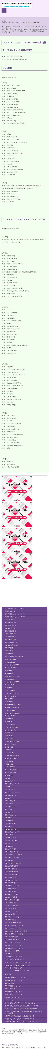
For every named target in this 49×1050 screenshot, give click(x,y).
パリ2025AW (9, 662)
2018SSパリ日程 (10, 882)
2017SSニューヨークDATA (13, 922)
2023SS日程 (9, 628)
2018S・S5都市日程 (11, 880)
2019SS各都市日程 (11, 848)
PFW (3, 1041)
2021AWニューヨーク (12, 778)
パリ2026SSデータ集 (12, 650)
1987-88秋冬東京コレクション (15, 951)
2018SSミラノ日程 (11, 885)
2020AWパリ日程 (10, 797)
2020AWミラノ (10, 800)
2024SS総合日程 (10, 611)
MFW (8, 1041)
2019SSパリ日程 (10, 851)
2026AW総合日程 (10, 596)
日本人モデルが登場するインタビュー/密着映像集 (21, 983)
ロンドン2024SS (10, 718)
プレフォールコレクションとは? (15, 933)
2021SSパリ (9, 783)
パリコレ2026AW (10, 633)
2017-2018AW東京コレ (12, 911)
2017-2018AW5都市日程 (13, 897)
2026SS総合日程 (10, 599)
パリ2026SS (9, 647)
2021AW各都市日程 (11, 619)
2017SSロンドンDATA (12, 925)
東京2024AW (9, 707)
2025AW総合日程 (10, 602)
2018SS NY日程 (10, 888)
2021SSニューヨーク (12, 789)
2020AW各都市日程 (11, 846)
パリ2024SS (9, 710)
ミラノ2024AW (10, 698)
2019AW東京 (9, 834)
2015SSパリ (9, 928)
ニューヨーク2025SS (12, 687)
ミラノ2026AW (10, 636)
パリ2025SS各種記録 (12, 681)
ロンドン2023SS (10, 747)
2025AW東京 (9, 673)
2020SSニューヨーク (12, 817)
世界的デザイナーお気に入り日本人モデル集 (19, 993)
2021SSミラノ (10, 786)
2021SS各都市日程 (11, 616)
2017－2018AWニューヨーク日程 (16, 905)
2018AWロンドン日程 (12, 874)
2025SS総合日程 (10, 605)
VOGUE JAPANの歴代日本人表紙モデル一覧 (19, 990)
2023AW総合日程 (10, 613)
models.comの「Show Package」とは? (18, 939)
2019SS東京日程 (10, 863)
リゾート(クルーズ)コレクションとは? (17, 936)
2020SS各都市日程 (11, 843)
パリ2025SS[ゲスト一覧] (13, 678)
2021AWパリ (9, 772)
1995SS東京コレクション (13, 966)
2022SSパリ (9, 761)
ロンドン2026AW (10, 642)
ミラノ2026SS (10, 653)
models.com (38, 1038)
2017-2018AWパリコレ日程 (14, 899)
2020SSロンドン (10, 820)
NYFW (13, 1041)
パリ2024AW (9, 696)
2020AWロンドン (10, 803)
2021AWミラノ (10, 775)
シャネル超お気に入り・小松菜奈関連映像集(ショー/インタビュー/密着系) (25, 986)
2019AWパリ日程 (10, 823)
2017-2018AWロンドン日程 (14, 908)
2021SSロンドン (10, 792)
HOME (4, 22)
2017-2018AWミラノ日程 (13, 902)
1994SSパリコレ (10, 957)
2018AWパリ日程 (10, 865)
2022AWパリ (9, 752)
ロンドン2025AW (10, 670)
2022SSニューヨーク (12, 766)
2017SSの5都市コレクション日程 (16, 914)
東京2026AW (9, 645)
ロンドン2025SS (10, 690)
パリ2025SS (9, 676)
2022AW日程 (9, 625)
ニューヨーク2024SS (12, 715)
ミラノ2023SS (10, 741)
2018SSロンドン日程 (12, 891)
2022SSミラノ (10, 763)
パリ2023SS (9, 738)
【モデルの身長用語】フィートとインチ (18, 945)
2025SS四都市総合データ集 (14, 630)
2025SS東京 (9, 693)
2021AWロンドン (10, 780)
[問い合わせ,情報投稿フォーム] (11, 1019)
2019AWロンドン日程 (12, 832)
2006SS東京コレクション (13, 971)
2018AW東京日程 (10, 877)
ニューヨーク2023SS (12, 744)
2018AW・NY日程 (11, 871)
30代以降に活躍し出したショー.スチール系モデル (21, 996)
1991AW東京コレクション (13, 954)
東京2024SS (9, 721)
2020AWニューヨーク (12, 806)
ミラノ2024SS (10, 713)
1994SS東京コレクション (13, 960)
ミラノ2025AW (10, 664)
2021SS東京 (9, 795)
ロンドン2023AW (10, 732)
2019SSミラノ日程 (11, 854)
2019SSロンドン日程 (12, 860)
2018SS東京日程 (10, 894)
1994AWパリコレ (10, 963)
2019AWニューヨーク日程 (13, 829)
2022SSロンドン (10, 769)
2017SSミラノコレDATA (13, 919)
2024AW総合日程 (10, 608)
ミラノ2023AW (10, 727)
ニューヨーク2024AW (12, 701)
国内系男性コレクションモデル (15, 588)
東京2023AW (9, 735)
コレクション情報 (12, 22)
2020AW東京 (9, 809)
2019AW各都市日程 (11, 840)
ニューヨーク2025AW (12, 667)
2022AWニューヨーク (12, 758)
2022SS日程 (9, 622)
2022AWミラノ (10, 755)
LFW (18, 1041)
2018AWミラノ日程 (11, 868)
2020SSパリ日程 (10, 812)
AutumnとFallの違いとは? (13, 942)
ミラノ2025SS (10, 684)
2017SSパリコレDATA (12, 916)
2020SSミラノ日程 (11, 814)
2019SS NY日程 (10, 857)
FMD (44, 1038)
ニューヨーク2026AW (12, 639)
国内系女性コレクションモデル (15, 591)
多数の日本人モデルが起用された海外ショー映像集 (21, 980)
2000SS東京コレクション (13, 968)
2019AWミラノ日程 (11, 826)
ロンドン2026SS (10, 659)
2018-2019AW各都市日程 (13, 837)
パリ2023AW (9, 724)
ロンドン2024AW (10, 704)
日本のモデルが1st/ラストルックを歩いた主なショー (22, 977)
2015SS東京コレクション (13, 931)
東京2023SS (9, 749)
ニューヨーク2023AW (12, 730)
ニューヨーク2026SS (12, 656)
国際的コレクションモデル (13, 585)
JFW (22, 1041)
